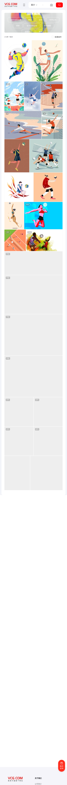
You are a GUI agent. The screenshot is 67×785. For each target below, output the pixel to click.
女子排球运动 (32, 26)
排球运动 (52, 20)
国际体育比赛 (16, 20)
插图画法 (28, 32)
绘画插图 (47, 26)
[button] (34, 5)
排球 (18, 26)
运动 (40, 20)
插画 (40, 32)
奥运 (30, 20)
